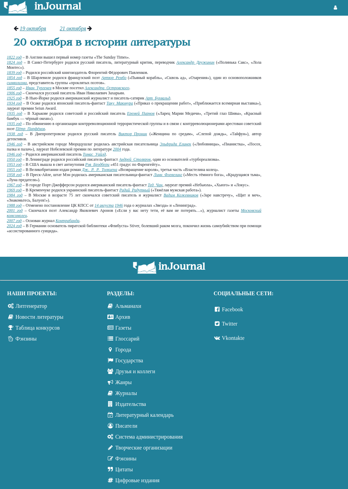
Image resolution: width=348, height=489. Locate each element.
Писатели (126, 426)
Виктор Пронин (133, 133)
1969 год (14, 190)
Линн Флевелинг (168, 174)
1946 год (14, 144)
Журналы (126, 393)
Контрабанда (67, 220)
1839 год (14, 72)
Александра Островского (107, 87)
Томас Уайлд (94, 154)
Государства (129, 360)
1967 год (14, 185)
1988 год (14, 205)
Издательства (130, 404)
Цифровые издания (137, 480)
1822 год (14, 57)
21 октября (73, 28)
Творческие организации (143, 448)
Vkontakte (233, 338)
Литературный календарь (144, 415)
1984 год (14, 195)
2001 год (15, 210)
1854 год (14, 77)
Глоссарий (127, 339)
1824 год (14, 62)
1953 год (14, 164)
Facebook (232, 309)
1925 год (14, 98)
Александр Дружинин (195, 62)
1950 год (14, 159)
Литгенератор (31, 306)
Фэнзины (26, 339)
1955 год (14, 169)
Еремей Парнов (141, 113)
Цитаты (124, 469)
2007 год (14, 220)
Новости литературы (40, 317)
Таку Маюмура (119, 103)
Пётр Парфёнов (30, 128)
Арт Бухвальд (157, 98)
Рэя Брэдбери (97, 164)
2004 (117, 149)
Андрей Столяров (135, 159)
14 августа (104, 205)
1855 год (14, 87)
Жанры (123, 382)
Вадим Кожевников (180, 195)
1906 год (14, 93)
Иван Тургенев (39, 87)
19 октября (33, 28)
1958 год (14, 174)
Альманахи (128, 306)
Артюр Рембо (113, 77)
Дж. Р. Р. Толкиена (99, 169)
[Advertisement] (308, 128)
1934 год (14, 103)
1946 (119, 205)
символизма (17, 82)
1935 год (14, 113)
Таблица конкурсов (38, 328)
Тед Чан (155, 185)
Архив (122, 317)
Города (123, 349)
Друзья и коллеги (135, 371)
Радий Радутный (134, 190)
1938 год (15, 133)
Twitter (230, 324)
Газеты (123, 328)
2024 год (14, 225)
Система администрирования (148, 437)
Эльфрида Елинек (175, 144)
